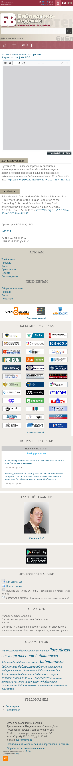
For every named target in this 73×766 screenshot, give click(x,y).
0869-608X (45, 2)
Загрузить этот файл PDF (16, 57)
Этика (5, 266)
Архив (25, 45)
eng (64, 3)
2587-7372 (45, 4)
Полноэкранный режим (56, 153)
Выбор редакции (36, 453)
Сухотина (36, 54)
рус (70, 3)
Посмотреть (12, 706)
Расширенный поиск (12, 38)
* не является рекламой (36, 318)
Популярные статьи (36, 448)
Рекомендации (10, 276)
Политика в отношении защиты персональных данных (38, 744)
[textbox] (36, 31)
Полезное (7, 298)
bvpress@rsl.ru (24, 740)
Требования (8, 259)
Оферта (6, 273)
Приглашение (9, 269)
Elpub (16, 753)
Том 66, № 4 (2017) (20, 54)
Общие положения (12, 288)
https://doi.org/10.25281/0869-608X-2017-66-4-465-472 (38, 179)
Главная (5, 54)
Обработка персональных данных (26, 748)
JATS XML (7, 231)
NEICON (28, 751)
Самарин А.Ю (36, 538)
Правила (6, 262)
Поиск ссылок (14, 586)
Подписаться (13, 709)
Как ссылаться (14, 581)
